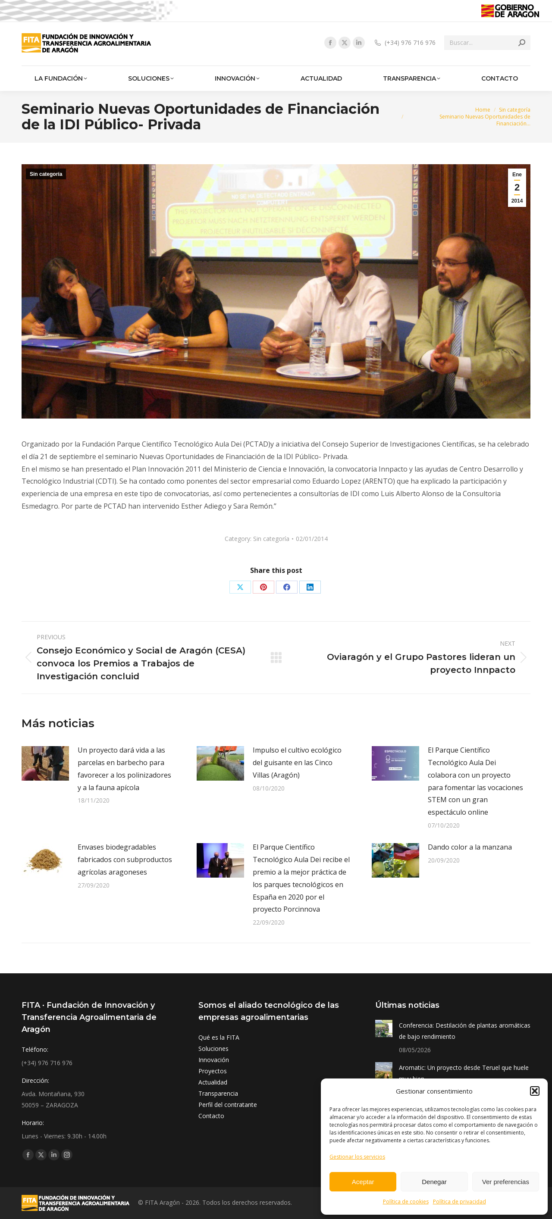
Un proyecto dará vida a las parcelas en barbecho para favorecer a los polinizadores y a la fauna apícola (124, 768)
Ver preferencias (505, 1181)
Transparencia (218, 1093)
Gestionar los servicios (357, 1156)
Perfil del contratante (227, 1104)
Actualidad (212, 1082)
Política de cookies (406, 1201)
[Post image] (45, 763)
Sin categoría (46, 174)
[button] (534, 1091)
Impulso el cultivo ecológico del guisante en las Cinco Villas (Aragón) (297, 762)
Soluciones (213, 1048)
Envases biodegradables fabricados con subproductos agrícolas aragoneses (125, 859)
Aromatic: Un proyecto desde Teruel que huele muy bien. (464, 1073)
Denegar (434, 1181)
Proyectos (212, 1071)
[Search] (487, 42)
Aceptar (363, 1181)
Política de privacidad (459, 1201)
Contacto (211, 1116)
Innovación (213, 1060)
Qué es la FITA (218, 1037)
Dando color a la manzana (470, 847)
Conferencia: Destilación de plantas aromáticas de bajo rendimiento (464, 1031)
